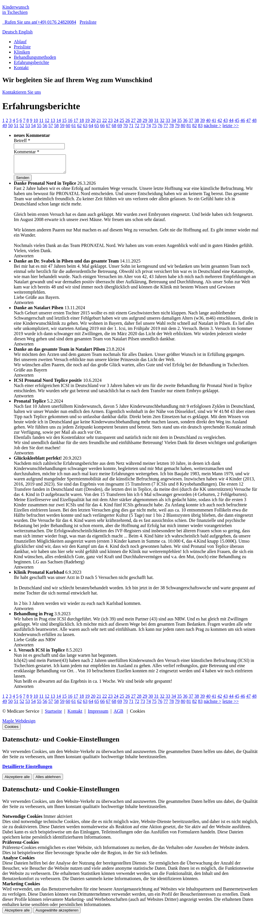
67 (108, 125)
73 (142, 125)
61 (73, 125)
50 (10, 125)
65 (96, 125)
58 (56, 125)
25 (121, 120)
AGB (118, 714)
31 (156, 120)
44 (231, 120)
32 (162, 120)
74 (148, 125)
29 (144, 120)
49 (4, 125)
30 (150, 120)
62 (79, 125)
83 (200, 125)
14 (58, 120)
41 (214, 120)
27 (133, 120)
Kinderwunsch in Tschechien (15, 10)
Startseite (53, 714)
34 (173, 120)
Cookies (11, 730)
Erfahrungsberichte (31, 62)
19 (87, 120)
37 (190, 120)
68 (114, 125)
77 (165, 125)
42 (219, 120)
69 (119, 125)
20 (93, 120)
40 (208, 120)
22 (104, 120)
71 (131, 125)
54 (33, 125)
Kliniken (22, 52)
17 (75, 120)
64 (91, 125)
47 (248, 120)
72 (137, 125)
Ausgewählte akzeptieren (56, 914)
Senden (22, 181)
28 (139, 120)
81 (188, 125)
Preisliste (88, 22)
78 (171, 125)
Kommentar (26, 151)
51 (16, 125)
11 (41, 120)
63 (85, 125)
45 (237, 120)
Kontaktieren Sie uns (21, 92)
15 (64, 120)
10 (35, 120)
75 (154, 125)
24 (116, 120)
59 (62, 125)
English (25, 31)
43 (225, 120)
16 (70, 120)
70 (125, 125)
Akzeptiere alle (17, 780)
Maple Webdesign (18, 724)
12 (47, 120)
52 (22, 125)
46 (242, 120)
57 (50, 125)
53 (27, 125)
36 (185, 120)
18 (81, 120)
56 (45, 125)
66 (102, 125)
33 (167, 120)
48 (254, 120)
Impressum (98, 714)
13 (52, 120)
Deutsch (10, 31)
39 (202, 120)
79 (177, 125)
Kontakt (21, 67)
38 (196, 120)
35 (179, 120)
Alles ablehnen (47, 780)
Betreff (22, 140)
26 (127, 120)
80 (183, 125)
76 (160, 125)
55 (39, 125)
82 (194, 125)
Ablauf (20, 41)
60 (68, 125)
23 (110, 120)
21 (98, 120)
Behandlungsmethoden (35, 57)
